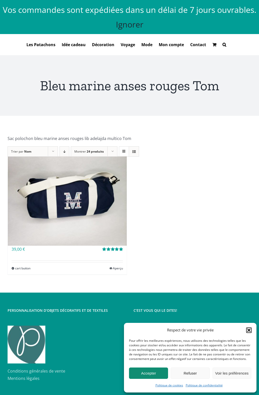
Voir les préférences (232, 373)
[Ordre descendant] (64, 151)
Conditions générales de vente (36, 371)
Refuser (190, 373)
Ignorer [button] (129, 24)
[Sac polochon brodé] (67, 201)
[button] (248, 330)
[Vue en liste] (134, 151)
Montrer (89, 151)
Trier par (21, 151)
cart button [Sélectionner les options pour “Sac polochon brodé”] (22, 268)
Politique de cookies (169, 385)
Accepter (148, 373)
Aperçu (118, 268)
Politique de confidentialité (204, 385)
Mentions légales (24, 378)
